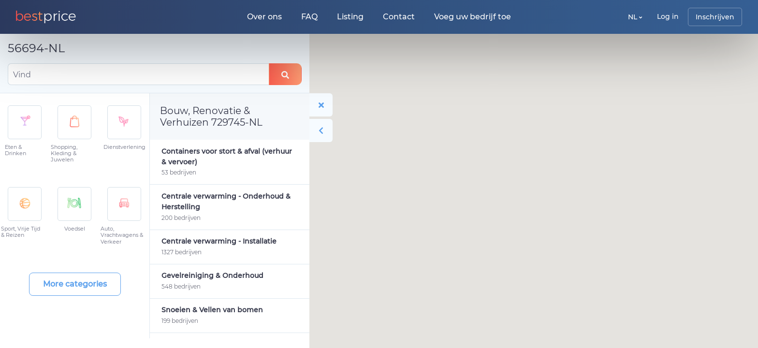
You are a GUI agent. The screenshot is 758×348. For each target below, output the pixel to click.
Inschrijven (715, 17)
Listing (350, 16)
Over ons (264, 16)
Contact (399, 16)
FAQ (309, 16)
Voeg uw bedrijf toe (472, 16)
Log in (668, 16)
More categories (75, 284)
